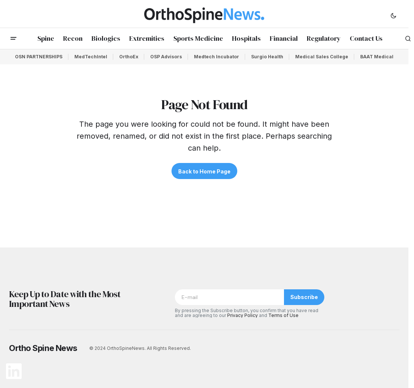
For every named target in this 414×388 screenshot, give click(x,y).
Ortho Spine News (43, 348)
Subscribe (304, 297)
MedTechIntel (90, 56)
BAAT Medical (376, 56)
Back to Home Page (204, 171)
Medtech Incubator (216, 56)
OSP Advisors (166, 56)
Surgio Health (267, 56)
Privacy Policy (242, 315)
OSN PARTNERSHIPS (38, 56)
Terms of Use (283, 315)
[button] (393, 15)
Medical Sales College (321, 56)
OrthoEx (128, 56)
